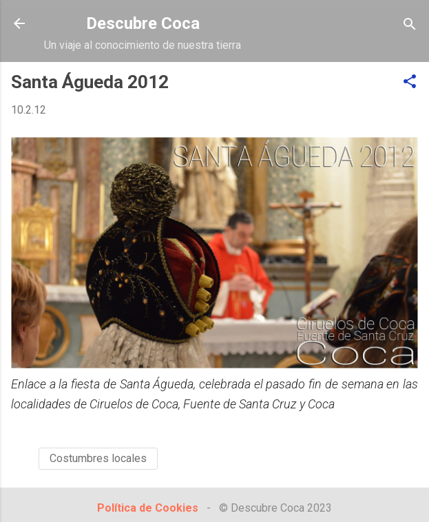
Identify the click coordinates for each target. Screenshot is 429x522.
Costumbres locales (98, 458)
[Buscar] (409, 25)
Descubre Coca (143, 23)
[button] (409, 82)
